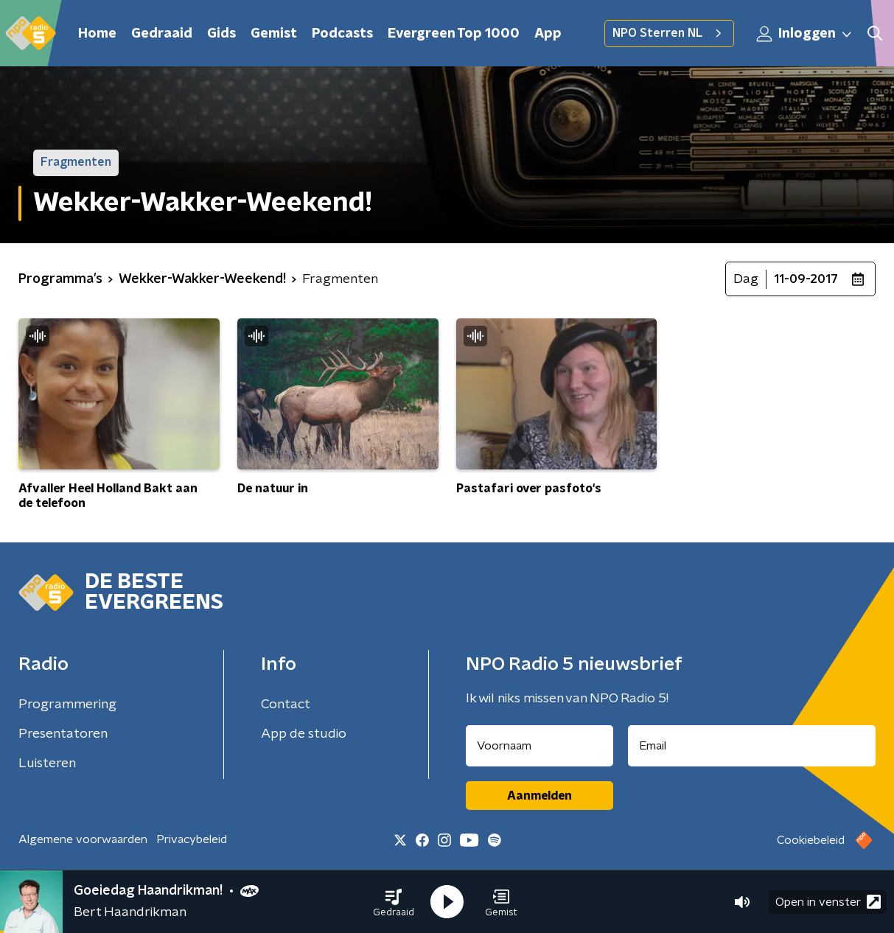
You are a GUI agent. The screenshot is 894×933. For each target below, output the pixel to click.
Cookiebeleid (811, 840)
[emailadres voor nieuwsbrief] (752, 745)
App (548, 34)
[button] (393, 902)
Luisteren (47, 763)
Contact (285, 704)
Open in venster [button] (828, 902)
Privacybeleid (191, 839)
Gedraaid (161, 34)
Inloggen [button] (804, 34)
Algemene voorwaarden (82, 839)
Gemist (274, 34)
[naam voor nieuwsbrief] (539, 745)
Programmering (67, 704)
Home (97, 34)
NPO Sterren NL (669, 33)
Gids (221, 34)
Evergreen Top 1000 (454, 34)
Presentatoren (63, 734)
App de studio (303, 734)
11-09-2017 (806, 279)
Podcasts (342, 34)
